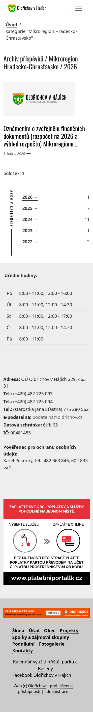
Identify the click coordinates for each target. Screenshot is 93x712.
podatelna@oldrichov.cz (57, 417)
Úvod (11, 25)
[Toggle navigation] (78, 8)
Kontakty (22, 651)
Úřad (34, 630)
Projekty (69, 630)
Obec (49, 630)
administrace (56, 691)
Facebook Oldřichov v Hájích (41, 675)
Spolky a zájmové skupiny (40, 637)
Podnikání (23, 644)
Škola (18, 630)
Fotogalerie (51, 644)
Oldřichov (37, 685)
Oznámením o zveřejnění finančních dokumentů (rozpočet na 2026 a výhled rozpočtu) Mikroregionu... (44, 136)
